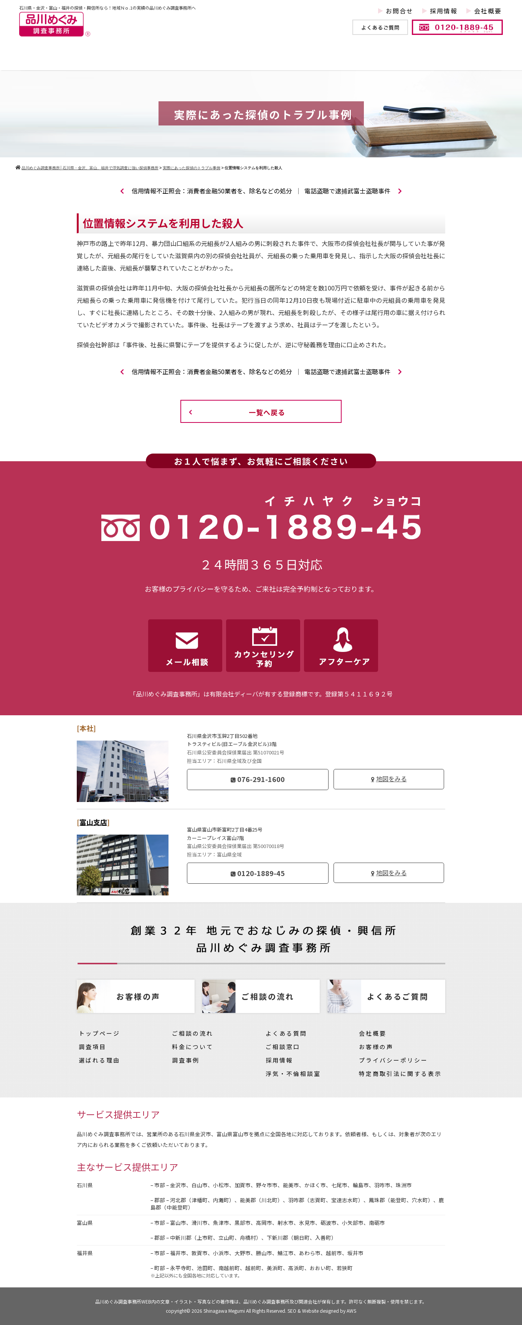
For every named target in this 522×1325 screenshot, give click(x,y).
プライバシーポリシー (393, 1060)
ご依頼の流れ (325, 58)
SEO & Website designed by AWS (321, 1310)
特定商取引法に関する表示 (400, 1073)
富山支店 (93, 822)
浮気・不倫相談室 (293, 1073)
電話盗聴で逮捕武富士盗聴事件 (353, 190)
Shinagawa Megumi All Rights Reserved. (245, 1310)
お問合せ (399, 10)
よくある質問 (286, 1033)
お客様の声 (472, 58)
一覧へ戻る (267, 412)
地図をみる (391, 778)
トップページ (57, 58)
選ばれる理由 (99, 1060)
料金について (402, 58)
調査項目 (124, 58)
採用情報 (444, 10)
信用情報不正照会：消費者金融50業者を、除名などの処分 (206, 190)
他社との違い (249, 58)
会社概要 (488, 10)
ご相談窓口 (283, 1047)
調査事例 (182, 58)
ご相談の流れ (192, 1033)
